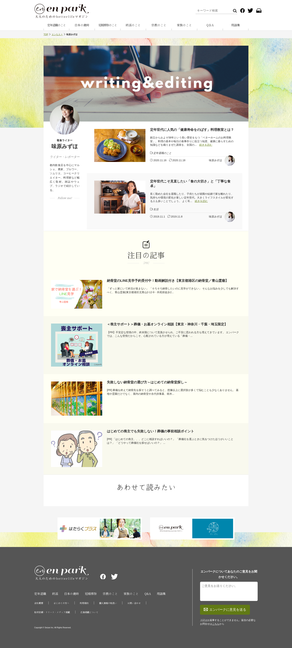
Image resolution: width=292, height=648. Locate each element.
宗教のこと (158, 25)
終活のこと (133, 25)
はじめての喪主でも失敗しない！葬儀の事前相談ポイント (150, 431)
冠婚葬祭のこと (108, 25)
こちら (215, 623)
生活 (155, 209)
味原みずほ (215, 160)
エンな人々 (57, 34)
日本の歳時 (81, 25)
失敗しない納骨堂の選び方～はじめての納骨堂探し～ (147, 382)
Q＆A (210, 25)
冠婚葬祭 (91, 593)
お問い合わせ (134, 603)
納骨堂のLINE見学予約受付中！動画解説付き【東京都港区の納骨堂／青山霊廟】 (167, 281)
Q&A (148, 593)
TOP (46, 34)
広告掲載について (89, 612)
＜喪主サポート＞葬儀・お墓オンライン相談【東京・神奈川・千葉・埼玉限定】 (167, 324)
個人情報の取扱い (108, 603)
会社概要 (38, 603)
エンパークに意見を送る (225, 609)
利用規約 (84, 603)
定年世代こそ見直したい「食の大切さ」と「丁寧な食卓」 (190, 183)
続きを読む (205, 144)
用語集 (235, 25)
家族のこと (184, 25)
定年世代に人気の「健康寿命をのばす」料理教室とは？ (192, 130)
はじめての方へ (61, 603)
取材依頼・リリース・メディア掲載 (52, 612)
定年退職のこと (56, 25)
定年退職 (40, 593)
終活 (55, 593)
